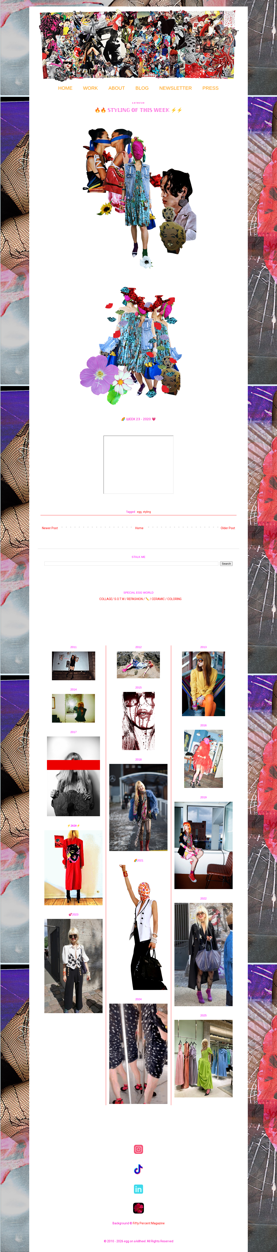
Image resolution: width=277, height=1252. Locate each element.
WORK (90, 88)
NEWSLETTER (175, 88)
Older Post (228, 528)
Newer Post (50, 528)
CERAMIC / (159, 598)
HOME (65, 88)
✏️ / (148, 598)
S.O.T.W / (120, 598)
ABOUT (116, 88)
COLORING (174, 598)
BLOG (142, 88)
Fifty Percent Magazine (149, 1223)
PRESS (211, 88)
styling (147, 511)
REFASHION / (136, 598)
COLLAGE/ (106, 598)
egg (139, 511)
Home (139, 528)
